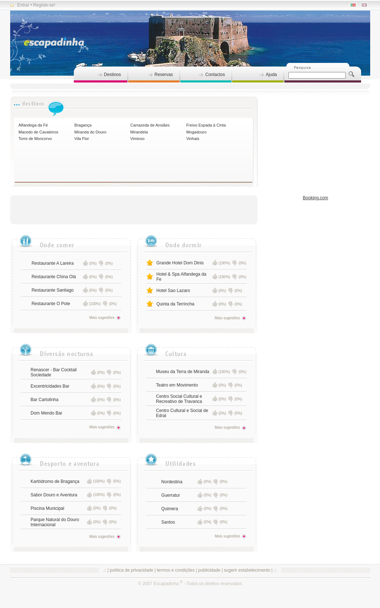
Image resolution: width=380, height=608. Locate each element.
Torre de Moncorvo (35, 138)
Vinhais (192, 138)
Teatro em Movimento (177, 385)
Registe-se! (44, 5)
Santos (168, 522)
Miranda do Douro (91, 132)
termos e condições (176, 570)
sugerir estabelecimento (247, 570)
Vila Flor (82, 138)
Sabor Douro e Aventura (54, 494)
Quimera (169, 508)
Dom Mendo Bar (46, 413)
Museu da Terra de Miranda (182, 371)
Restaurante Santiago (53, 290)
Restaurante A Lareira (53, 263)
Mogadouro (196, 132)
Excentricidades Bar (50, 386)
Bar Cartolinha (45, 399)
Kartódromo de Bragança (55, 481)
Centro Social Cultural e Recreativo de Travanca (179, 399)
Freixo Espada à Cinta (206, 125)
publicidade (209, 570)
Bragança (83, 125)
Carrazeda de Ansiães (149, 125)
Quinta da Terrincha (175, 304)
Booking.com (315, 197)
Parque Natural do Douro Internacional (55, 522)
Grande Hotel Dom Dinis (180, 262)
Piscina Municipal (47, 508)
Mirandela (139, 132)
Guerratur (170, 495)
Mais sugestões (105, 318)
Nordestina (172, 481)
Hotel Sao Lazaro (173, 290)
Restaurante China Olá (54, 276)
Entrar (19, 5)
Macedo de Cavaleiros (38, 132)
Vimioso (137, 138)
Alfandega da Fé (33, 125)
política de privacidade (131, 570)
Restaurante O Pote (51, 303)
